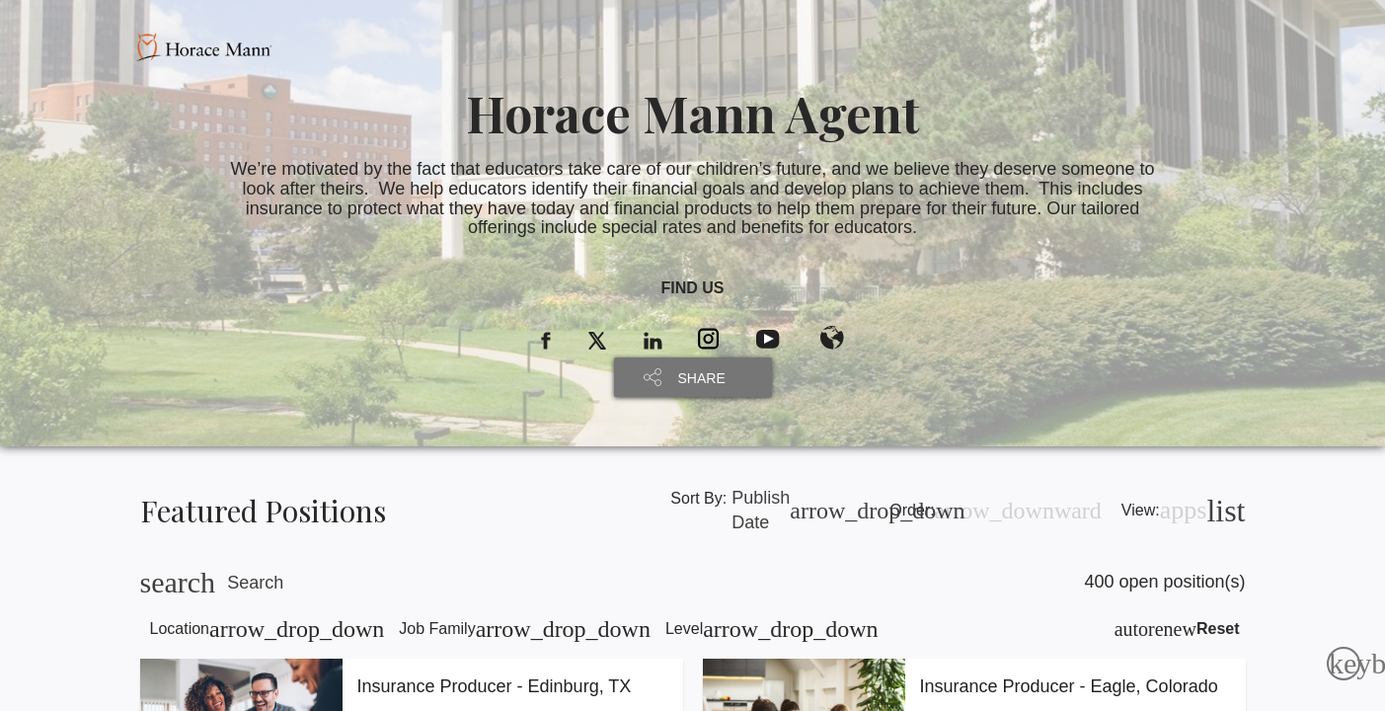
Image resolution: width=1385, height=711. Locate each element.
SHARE (702, 378)
